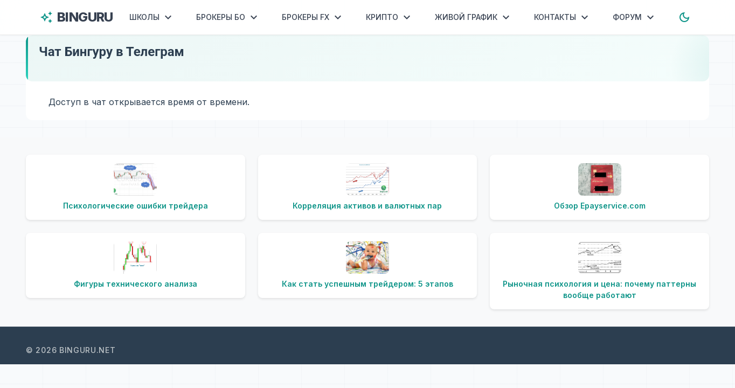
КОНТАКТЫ (562, 17)
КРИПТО (389, 17)
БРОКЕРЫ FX (313, 17)
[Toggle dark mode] (684, 17)
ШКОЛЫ (152, 17)
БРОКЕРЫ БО (228, 17)
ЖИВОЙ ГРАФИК (473, 17)
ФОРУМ (635, 17)
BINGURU (76, 17)
